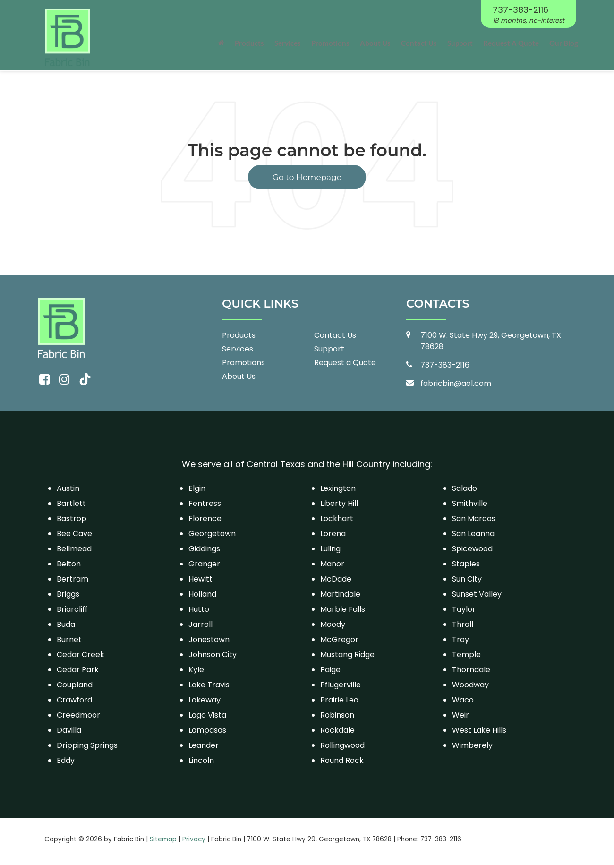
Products (239, 335)
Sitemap (163, 839)
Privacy (193, 839)
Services (237, 348)
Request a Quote (345, 362)
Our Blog (563, 43)
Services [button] (287, 43)
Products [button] (249, 43)
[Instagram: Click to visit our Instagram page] (64, 380)
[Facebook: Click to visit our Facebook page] (44, 380)
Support (460, 43)
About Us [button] (375, 43)
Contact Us (419, 43)
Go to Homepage (307, 177)
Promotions (330, 43)
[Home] (221, 43)
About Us (239, 376)
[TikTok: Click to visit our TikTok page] (85, 380)
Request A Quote (511, 43)
